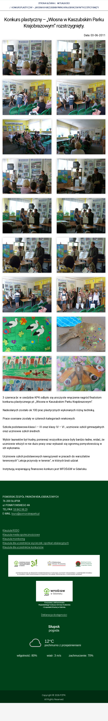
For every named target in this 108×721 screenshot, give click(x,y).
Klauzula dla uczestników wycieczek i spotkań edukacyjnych (36, 543)
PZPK (63, 695)
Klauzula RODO (11, 530)
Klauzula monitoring (14, 538)
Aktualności (63, 3)
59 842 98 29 (20, 509)
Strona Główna (46, 3)
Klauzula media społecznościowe (21, 534)
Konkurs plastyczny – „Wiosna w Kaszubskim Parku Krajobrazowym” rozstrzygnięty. (55, 7)
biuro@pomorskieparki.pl (26, 513)
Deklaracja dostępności (54, 614)
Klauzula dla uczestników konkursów (23, 547)
